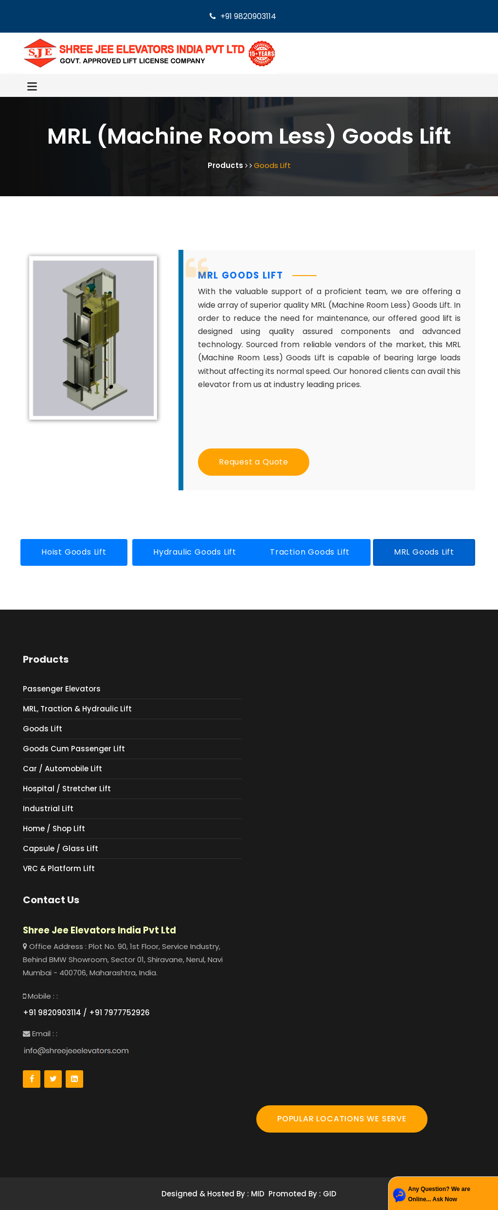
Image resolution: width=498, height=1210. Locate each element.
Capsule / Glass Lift (60, 848)
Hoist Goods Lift (74, 552)
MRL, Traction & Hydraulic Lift (77, 709)
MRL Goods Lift (424, 552)
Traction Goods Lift (310, 552)
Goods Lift (42, 729)
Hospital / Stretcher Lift (67, 788)
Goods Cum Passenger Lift (74, 749)
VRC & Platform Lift (59, 868)
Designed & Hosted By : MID (213, 1194)
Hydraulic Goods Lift (194, 552)
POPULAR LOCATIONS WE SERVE (342, 1118)
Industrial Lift (48, 808)
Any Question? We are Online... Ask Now (439, 1194)
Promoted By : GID (302, 1194)
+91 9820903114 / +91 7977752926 (86, 1012)
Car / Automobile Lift (62, 768)
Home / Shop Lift (54, 828)
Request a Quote (253, 461)
